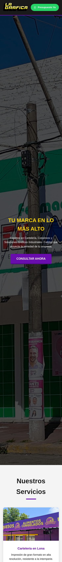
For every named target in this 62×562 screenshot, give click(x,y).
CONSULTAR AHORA (31, 258)
